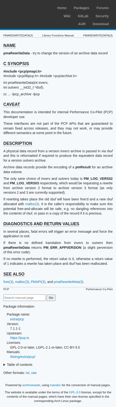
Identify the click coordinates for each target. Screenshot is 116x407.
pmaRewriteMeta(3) (68, 282)
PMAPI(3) (38, 282)
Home (62, 8)
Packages (81, 8)
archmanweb (31, 385)
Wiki (67, 16)
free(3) (8, 282)
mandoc (55, 385)
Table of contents (19, 365)
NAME (9, 45)
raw (34, 373)
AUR (81, 24)
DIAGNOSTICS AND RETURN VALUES (41, 223)
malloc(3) (32, 204)
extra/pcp (17, 319)
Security (102, 16)
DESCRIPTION (17, 143)
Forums (103, 8)
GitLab (83, 16)
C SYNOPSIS (16, 63)
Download (101, 24)
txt (27, 373)
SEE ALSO (13, 274)
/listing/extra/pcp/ (22, 357)
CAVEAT (11, 104)
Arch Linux (26, 7)
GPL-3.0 (75, 392)
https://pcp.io (19, 338)
